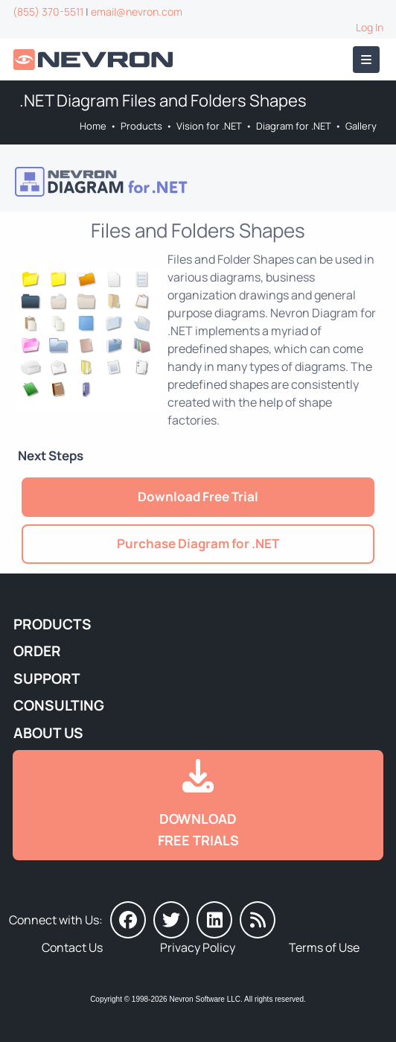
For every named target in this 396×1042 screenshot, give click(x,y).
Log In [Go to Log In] (369, 27)
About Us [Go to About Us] (48, 733)
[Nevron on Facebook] (128, 919)
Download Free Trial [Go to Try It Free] (198, 496)
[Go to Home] (94, 59)
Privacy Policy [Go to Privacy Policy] (197, 947)
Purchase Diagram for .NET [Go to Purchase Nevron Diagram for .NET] (198, 543)
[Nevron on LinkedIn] (214, 919)
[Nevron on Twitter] (171, 919)
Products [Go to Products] (141, 126)
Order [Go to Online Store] (37, 651)
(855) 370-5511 (48, 11)
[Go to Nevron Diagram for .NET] (197, 181)
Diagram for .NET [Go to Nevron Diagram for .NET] (293, 126)
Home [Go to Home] (93, 126)
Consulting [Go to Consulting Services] (58, 705)
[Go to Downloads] (198, 805)
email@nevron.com (136, 11)
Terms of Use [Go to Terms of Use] (324, 947)
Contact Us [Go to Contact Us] (72, 947)
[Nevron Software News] (257, 919)
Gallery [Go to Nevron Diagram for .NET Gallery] (361, 126)
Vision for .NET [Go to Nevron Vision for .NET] (209, 126)
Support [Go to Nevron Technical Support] (46, 678)
